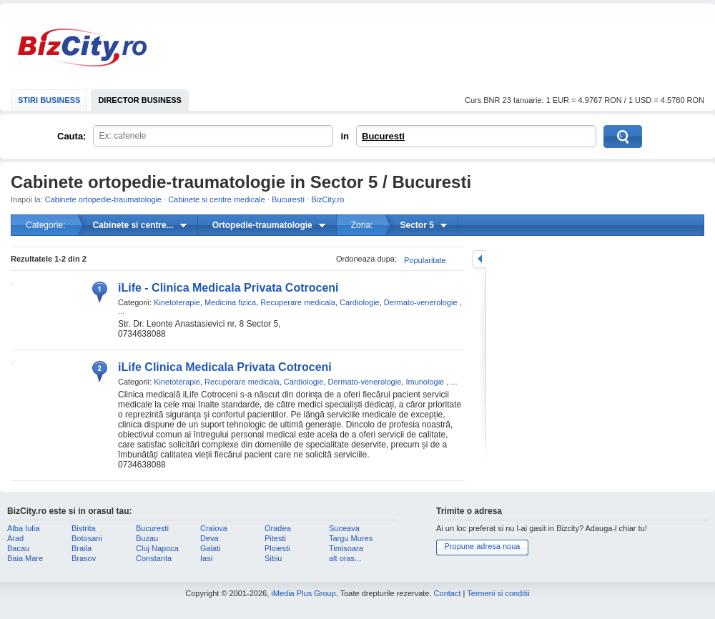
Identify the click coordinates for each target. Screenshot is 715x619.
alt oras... (345, 558)
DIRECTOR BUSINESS (140, 100)
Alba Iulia (23, 528)
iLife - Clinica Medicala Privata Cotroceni (228, 288)
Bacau (18, 548)
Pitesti (275, 538)
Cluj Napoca (157, 548)
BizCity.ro (82, 47)
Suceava (344, 528)
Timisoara (346, 548)
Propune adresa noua (483, 546)
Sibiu (273, 558)
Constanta (154, 558)
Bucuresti (383, 136)
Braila (82, 548)
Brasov (84, 558)
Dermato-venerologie (421, 302)
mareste (479, 259)
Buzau (147, 538)
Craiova (213, 528)
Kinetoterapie (177, 302)
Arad (15, 538)
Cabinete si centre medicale (216, 199)
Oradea (278, 528)
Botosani (87, 538)
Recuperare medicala (297, 302)
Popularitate (425, 260)
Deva (209, 538)
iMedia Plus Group (303, 593)
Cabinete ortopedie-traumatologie (103, 199)
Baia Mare (25, 558)
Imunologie (424, 381)
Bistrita (84, 528)
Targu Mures (351, 538)
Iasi (206, 558)
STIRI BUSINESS (49, 100)
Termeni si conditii (498, 593)
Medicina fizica (230, 302)
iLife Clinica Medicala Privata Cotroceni (225, 367)
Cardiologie (360, 302)
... (121, 311)
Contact (447, 593)
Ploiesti (277, 548)
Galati (210, 548)
